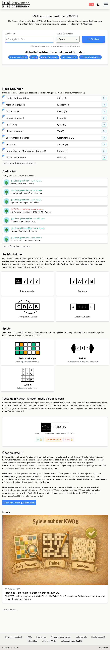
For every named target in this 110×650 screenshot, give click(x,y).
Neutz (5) (62, 111)
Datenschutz (81, 637)
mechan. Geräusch (15, 104)
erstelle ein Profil (60, 408)
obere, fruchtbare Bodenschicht (47, 433)
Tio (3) (60, 131)
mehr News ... (10, 609)
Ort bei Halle (12, 111)
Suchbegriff (10, 33)
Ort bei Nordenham (16, 157)
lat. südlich (11, 144)
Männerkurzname (15, 131)
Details (72, 433)
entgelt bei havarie (49, 57)
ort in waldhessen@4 (90, 57)
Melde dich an (41, 408)
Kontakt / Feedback (13, 637)
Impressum (41, 637)
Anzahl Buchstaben (64, 33)
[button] (106, 4)
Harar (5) (61, 117)
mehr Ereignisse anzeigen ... (17, 246)
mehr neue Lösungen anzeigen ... (20, 163)
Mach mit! (87, 24)
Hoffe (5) (61, 157)
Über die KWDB (49, 641)
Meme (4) (62, 150)
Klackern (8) (63, 104)
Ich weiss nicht (53, 439)
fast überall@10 (69, 57)
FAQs (29, 637)
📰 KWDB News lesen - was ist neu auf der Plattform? (55, 46)
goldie (34, 57)
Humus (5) (64, 433)
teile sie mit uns (87, 264)
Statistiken (32, 641)
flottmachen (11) (66, 137)
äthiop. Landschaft (15, 117)
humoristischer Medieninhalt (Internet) (26, 150)
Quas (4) (61, 124)
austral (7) (62, 144)
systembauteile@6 (18, 57)
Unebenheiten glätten (17, 98)
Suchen (94, 39)
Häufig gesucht (98, 637)
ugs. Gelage (12, 124)
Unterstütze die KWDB (71, 641)
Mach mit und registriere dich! (19, 502)
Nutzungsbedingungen (61, 637)
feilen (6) (62, 98)
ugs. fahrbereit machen (18, 137)
